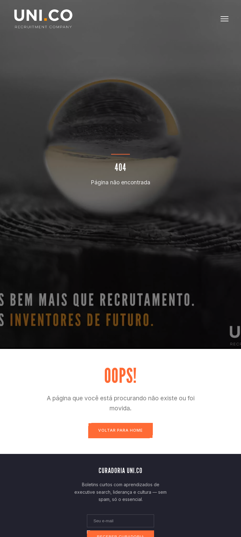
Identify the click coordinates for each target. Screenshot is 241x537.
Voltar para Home (120, 430)
